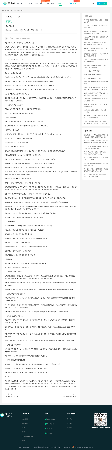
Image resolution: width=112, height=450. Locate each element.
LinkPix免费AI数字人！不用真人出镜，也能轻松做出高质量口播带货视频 (96, 94)
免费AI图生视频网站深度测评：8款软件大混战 (96, 82)
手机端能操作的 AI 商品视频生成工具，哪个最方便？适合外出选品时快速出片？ (96, 136)
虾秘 (23, 440)
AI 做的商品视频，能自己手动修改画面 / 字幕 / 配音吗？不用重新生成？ (95, 153)
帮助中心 (53, 3)
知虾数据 (25, 419)
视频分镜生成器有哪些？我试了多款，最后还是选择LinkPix (96, 99)
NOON (24, 432)
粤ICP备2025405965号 (64, 447)
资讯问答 (60, 3)
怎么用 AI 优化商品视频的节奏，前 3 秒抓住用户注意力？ (96, 164)
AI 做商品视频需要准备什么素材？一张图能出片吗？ (96, 21)
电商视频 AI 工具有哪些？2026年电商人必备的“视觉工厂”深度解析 (95, 32)
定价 (41, 3)
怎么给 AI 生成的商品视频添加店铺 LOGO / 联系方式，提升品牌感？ (96, 147)
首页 (18, 3)
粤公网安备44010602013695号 (84, 447)
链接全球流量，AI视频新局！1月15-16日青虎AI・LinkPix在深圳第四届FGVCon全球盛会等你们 (96, 89)
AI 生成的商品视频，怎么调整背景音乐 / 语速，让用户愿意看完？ (95, 175)
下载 (66, 3)
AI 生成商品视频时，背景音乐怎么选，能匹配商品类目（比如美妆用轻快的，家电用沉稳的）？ (96, 142)
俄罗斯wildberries (27, 436)
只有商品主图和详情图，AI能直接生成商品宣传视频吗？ (95, 26)
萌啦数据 (25, 423)
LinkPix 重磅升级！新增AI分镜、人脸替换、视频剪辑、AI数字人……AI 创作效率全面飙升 (96, 123)
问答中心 (9, 10)
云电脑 (8, 22)
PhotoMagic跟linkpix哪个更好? (93, 74)
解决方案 (23, 3)
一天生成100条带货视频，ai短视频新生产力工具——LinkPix (96, 38)
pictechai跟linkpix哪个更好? (92, 71)
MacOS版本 (49, 424)
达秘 (23, 427)
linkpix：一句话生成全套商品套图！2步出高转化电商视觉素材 (96, 49)
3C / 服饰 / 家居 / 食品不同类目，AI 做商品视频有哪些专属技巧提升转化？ (96, 170)
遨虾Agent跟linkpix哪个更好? (92, 78)
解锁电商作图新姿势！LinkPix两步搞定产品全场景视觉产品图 (96, 55)
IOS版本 (48, 428)
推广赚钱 (46, 3)
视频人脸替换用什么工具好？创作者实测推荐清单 (96, 111)
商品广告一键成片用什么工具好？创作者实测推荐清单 (96, 105)
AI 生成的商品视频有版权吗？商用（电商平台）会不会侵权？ (96, 158)
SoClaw (36, 3)
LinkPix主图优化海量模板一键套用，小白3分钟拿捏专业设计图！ (96, 60)
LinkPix (30, 3)
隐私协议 (69, 423)
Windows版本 (50, 419)
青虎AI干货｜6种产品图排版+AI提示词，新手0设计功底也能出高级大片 (96, 43)
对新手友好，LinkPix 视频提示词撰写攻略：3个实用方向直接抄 (95, 117)
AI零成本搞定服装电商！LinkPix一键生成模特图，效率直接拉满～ (96, 66)
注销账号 (69, 427)
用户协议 (69, 419)
